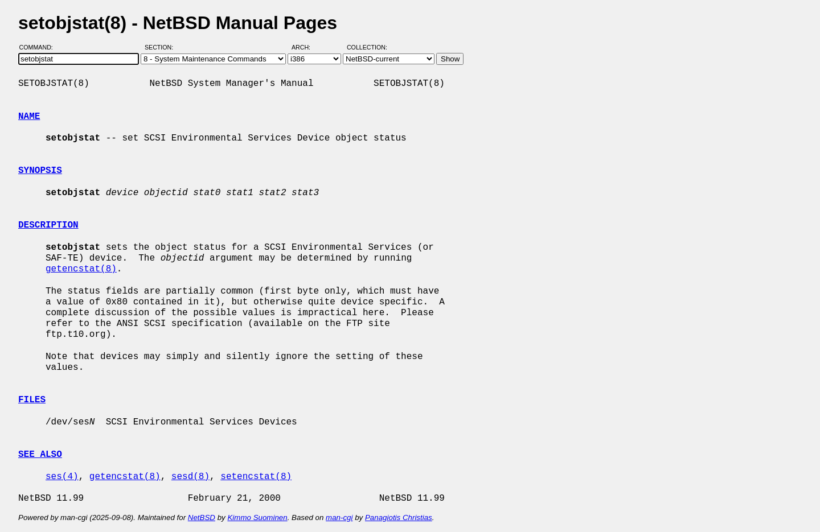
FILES (32, 400)
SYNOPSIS (40, 170)
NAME (29, 116)
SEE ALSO (40, 454)
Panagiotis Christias (398, 517)
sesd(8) (190, 477)
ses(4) (62, 477)
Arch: (306, 47)
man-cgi (339, 517)
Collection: (367, 47)
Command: (39, 47)
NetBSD (201, 517)
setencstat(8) (256, 477)
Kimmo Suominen (257, 517)
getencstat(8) (81, 269)
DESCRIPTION (48, 225)
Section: (161, 47)
